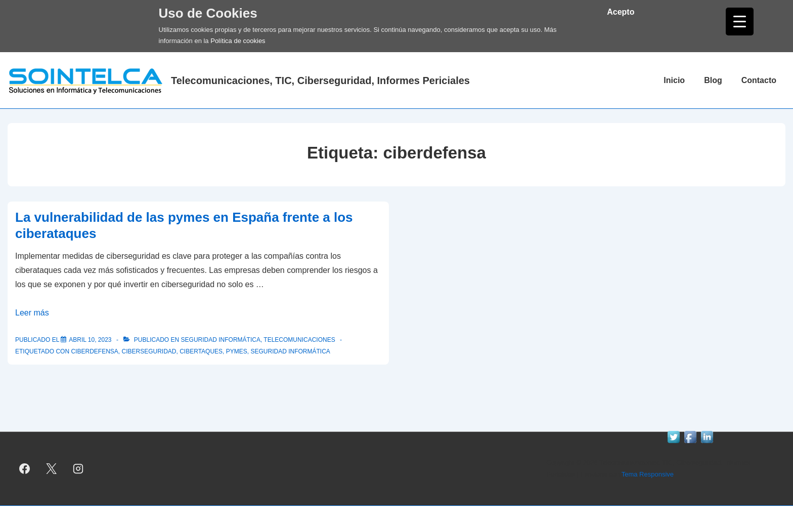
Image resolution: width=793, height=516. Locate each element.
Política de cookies (237, 41)
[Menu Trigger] (740, 21)
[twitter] (51, 469)
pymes (236, 351)
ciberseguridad (148, 351)
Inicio (674, 80)
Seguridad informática (220, 339)
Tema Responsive (648, 474)
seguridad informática (290, 351)
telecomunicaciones (299, 339)
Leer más (32, 312)
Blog (713, 80)
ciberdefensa (94, 351)
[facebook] (24, 469)
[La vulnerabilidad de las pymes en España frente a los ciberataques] (90, 339)
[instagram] (78, 469)
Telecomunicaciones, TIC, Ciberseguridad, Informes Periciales (320, 80)
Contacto (758, 80)
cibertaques (201, 351)
